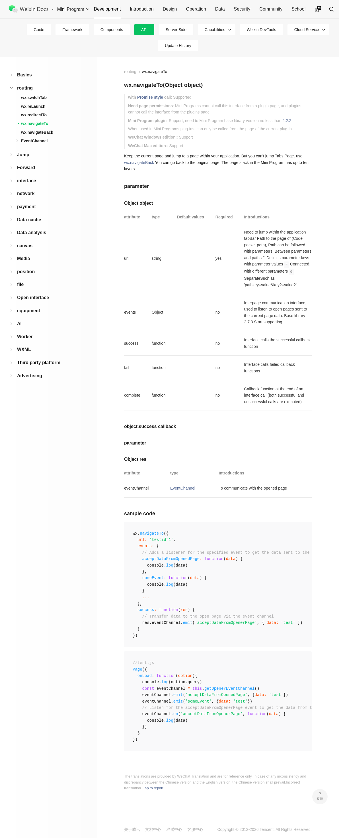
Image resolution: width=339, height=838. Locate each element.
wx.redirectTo (34, 115)
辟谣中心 (174, 829)
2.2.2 (286, 120)
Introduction (142, 9)
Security (242, 9)
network (25, 193)
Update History (178, 45)
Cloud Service (306, 29)
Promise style (150, 97)
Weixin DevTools (261, 29)
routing (25, 88)
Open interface (33, 297)
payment (26, 206)
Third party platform (38, 362)
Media (23, 258)
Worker (25, 336)
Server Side (176, 29)
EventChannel (34, 141)
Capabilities (215, 29)
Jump (23, 154)
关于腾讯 (132, 829)
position (26, 271)
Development (107, 9)
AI (19, 323)
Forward (26, 167)
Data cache (29, 219)
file (20, 284)
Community (270, 9)
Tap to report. (153, 788)
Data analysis (31, 232)
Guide (39, 29)
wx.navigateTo (34, 123)
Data (220, 9)
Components (111, 29)
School (298, 9)
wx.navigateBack (37, 132)
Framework (72, 29)
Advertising (29, 375)
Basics (24, 74)
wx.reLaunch (33, 106)
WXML (24, 349)
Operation (196, 9)
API (144, 29)
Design (170, 9)
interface (26, 180)
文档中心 (153, 829)
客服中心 (195, 829)
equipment (28, 310)
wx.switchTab (34, 97)
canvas (24, 245)
